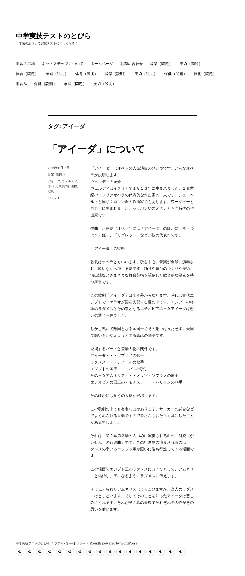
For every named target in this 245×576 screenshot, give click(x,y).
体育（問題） (27, 73)
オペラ (52, 186)
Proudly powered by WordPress (113, 543)
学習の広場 (25, 63)
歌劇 (51, 191)
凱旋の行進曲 (68, 186)
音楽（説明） (116, 73)
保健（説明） (45, 83)
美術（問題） (190, 63)
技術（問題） (205, 73)
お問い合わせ (131, 63)
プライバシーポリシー (69, 543)
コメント (54, 198)
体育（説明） (86, 73)
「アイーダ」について (96, 149)
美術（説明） (145, 73)
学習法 (21, 83)
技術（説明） (104, 83)
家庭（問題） (75, 83)
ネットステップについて (63, 63)
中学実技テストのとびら (53, 36)
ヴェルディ (69, 181)
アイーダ (54, 181)
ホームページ (101, 63)
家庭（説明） (56, 73)
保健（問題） (175, 73)
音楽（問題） (161, 63)
